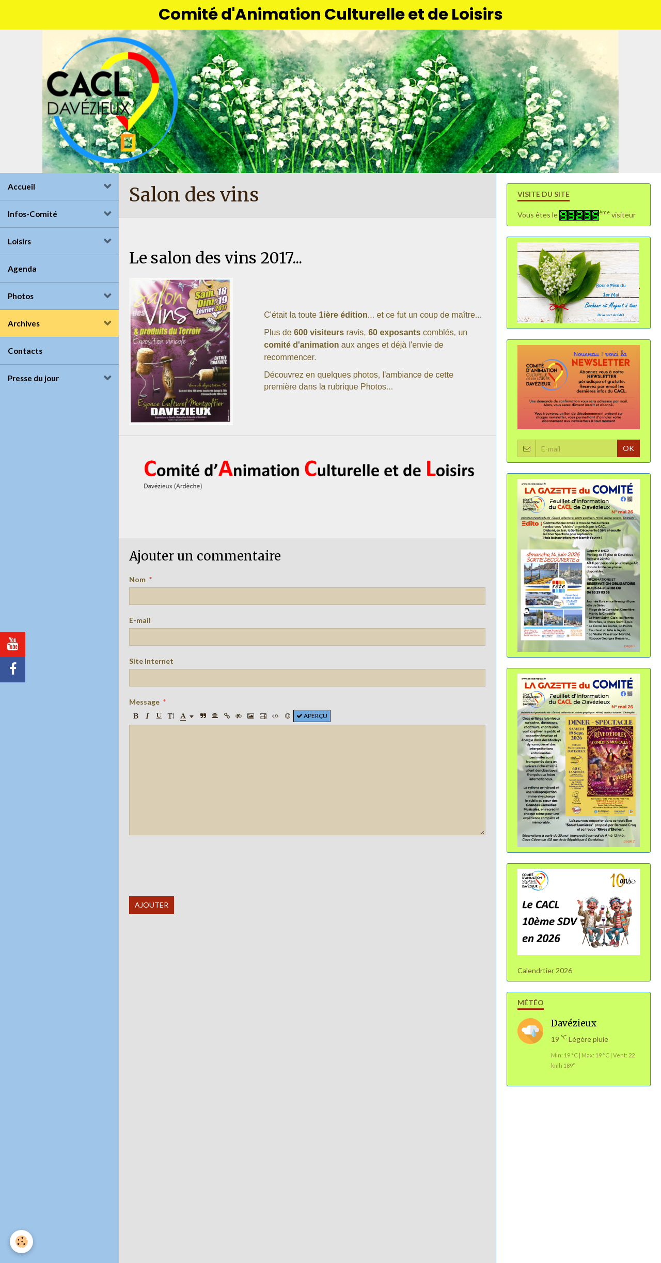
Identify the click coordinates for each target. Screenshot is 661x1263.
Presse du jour (33, 380)
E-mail (140, 623)
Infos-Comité (32, 216)
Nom (137, 582)
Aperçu (311, 719)
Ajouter (151, 907)
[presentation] (207, 869)
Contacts (25, 353)
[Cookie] (22, 1241)
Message (144, 704)
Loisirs (19, 243)
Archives (24, 326)
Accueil (21, 189)
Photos (21, 298)
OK (628, 450)
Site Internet (151, 664)
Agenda (22, 271)
